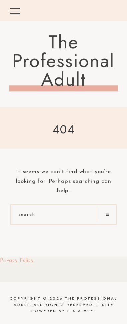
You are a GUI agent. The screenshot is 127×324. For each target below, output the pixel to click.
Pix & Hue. (81, 310)
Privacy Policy (17, 260)
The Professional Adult (63, 61)
